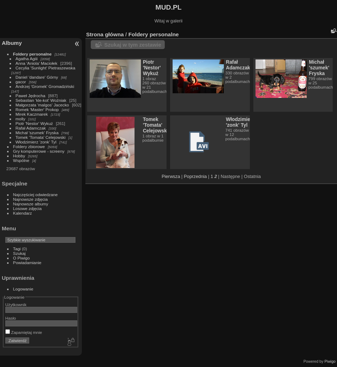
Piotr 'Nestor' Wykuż (34, 123)
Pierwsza (171, 176)
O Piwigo (21, 258)
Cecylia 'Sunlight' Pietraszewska (45, 67)
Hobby (19, 155)
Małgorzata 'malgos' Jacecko (42, 105)
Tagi (17, 248)
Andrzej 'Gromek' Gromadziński (45, 86)
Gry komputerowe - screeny (39, 151)
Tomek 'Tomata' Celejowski (41, 137)
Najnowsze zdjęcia (30, 199)
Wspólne (21, 160)
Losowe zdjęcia (27, 208)
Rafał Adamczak (31, 128)
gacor (21, 81)
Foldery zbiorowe (29, 146)
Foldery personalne (32, 54)
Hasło (10, 318)
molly (20, 118)
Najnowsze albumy (30, 203)
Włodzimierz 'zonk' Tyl (36, 142)
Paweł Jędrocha (31, 95)
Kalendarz (22, 213)
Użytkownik (16, 304)
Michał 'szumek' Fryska (37, 132)
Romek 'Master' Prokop (37, 109)
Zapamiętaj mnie (23, 332)
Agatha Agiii (27, 58)
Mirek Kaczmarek (32, 114)
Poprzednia (195, 176)
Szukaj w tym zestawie (132, 45)
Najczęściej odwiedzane (35, 194)
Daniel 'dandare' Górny (37, 77)
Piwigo (330, 361)
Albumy (12, 43)
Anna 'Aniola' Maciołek (37, 63)
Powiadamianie (27, 262)
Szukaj (19, 253)
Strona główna (105, 34)
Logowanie (23, 289)
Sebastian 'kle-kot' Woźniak (41, 100)
